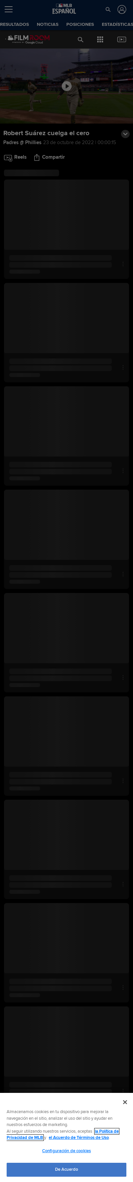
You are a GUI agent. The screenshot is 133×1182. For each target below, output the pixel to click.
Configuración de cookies (66, 1151)
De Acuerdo (66, 1169)
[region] (66, 1137)
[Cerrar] (125, 1102)
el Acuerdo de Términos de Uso (79, 1137)
